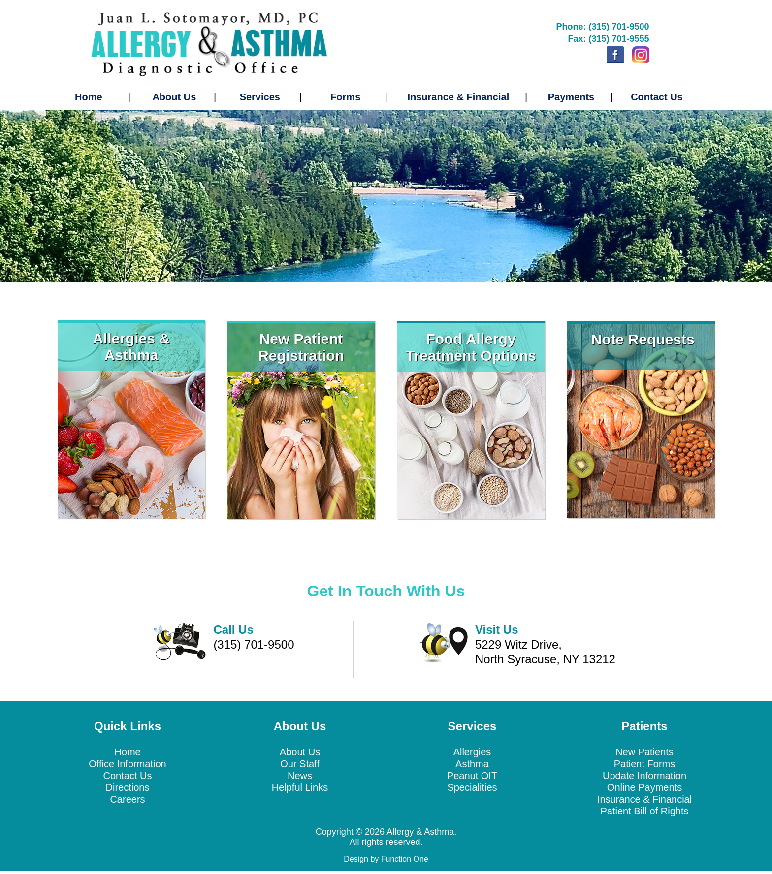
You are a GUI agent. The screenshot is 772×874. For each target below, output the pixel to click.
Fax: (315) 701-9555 (608, 39)
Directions (128, 787)
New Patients (644, 752)
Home (88, 97)
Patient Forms (644, 763)
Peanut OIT (472, 775)
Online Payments (644, 787)
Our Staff (300, 763)
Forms (345, 97)
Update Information (644, 775)
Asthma (472, 763)
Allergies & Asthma (131, 346)
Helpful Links (300, 787)
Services (260, 97)
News (300, 775)
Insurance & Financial (458, 97)
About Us (174, 97)
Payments (571, 97)
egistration (306, 355)
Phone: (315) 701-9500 (602, 26)
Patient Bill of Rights (645, 811)
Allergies (472, 752)
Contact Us (657, 97)
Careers (127, 799)
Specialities (472, 787)
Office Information (127, 763)
